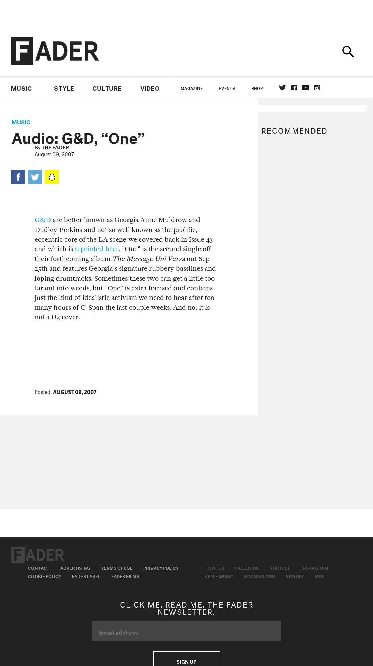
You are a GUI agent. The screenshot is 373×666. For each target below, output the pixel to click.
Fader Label (86, 575)
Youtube (280, 567)
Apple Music (219, 575)
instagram (317, 87)
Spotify (295, 575)
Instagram (314, 567)
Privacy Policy (161, 567)
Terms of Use (117, 567)
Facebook (247, 567)
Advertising (75, 567)
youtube (305, 87)
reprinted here (97, 249)
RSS (319, 575)
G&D (42, 220)
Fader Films (125, 575)
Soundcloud (259, 575)
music (20, 121)
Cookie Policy (44, 575)
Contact (38, 567)
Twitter (282, 87)
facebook (294, 87)
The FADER (55, 147)
